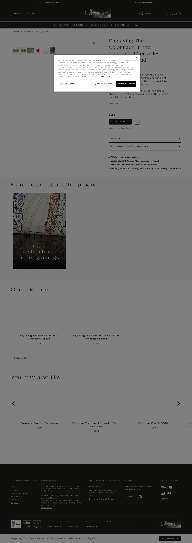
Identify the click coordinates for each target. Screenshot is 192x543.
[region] (97, 72)
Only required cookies (102, 84)
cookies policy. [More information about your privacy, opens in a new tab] (104, 76)
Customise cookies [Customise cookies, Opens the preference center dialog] (66, 84)
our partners (97, 60)
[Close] (136, 57)
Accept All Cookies (126, 84)
